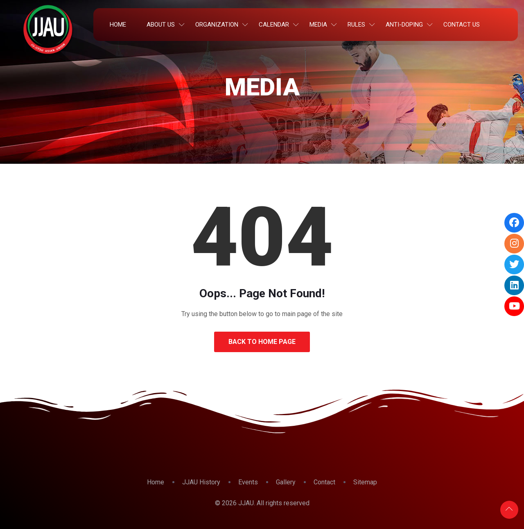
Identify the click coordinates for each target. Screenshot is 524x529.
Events (248, 482)
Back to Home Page (262, 342)
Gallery (286, 482)
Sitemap (365, 482)
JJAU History (201, 482)
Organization (216, 24)
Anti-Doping (404, 24)
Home (118, 24)
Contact (324, 482)
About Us (161, 24)
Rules (356, 24)
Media (318, 24)
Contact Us (461, 24)
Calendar (274, 24)
